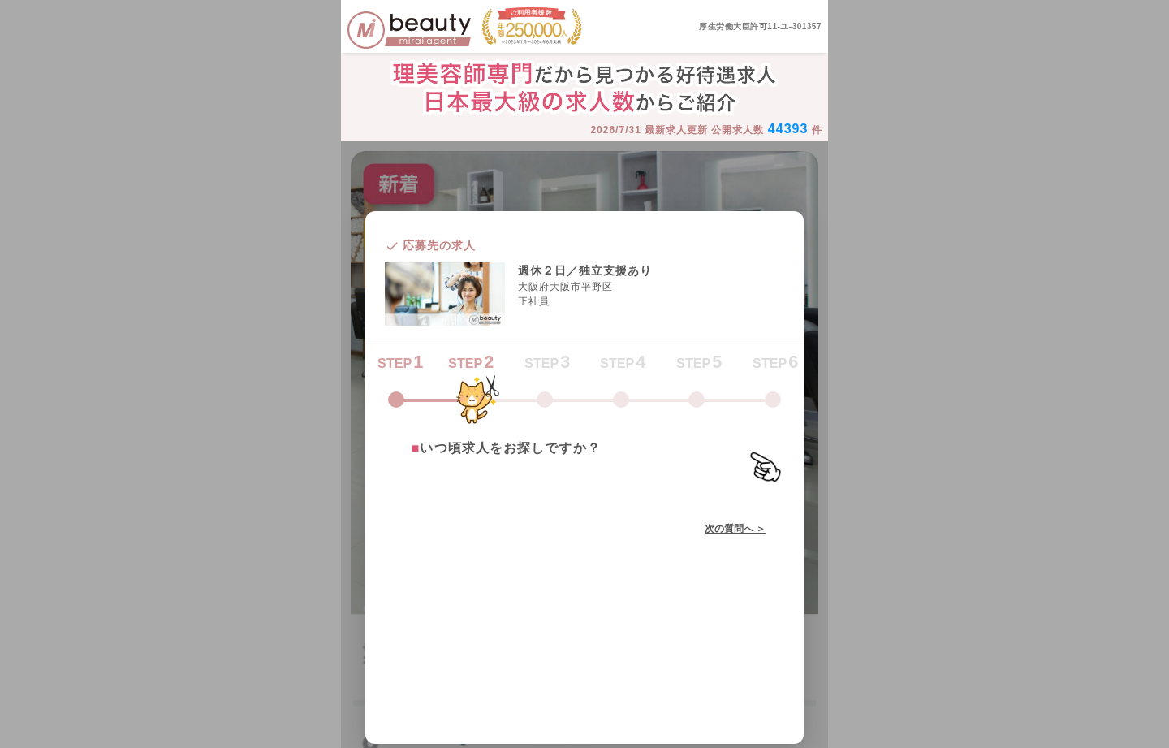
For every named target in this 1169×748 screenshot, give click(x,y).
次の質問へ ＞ (735, 528)
